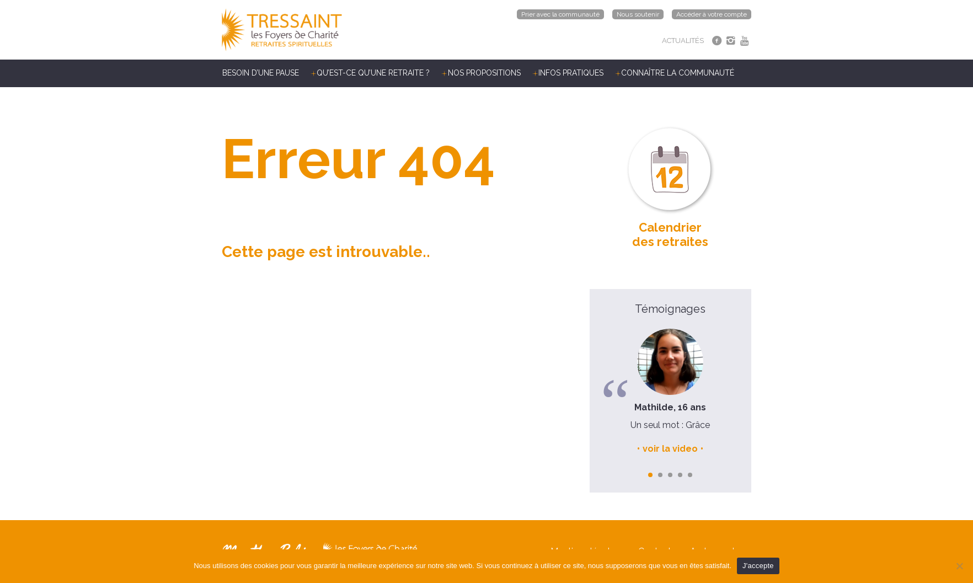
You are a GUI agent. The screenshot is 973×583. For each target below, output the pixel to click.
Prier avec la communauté (560, 14)
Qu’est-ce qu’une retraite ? (373, 72)
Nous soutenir (638, 14)
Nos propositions (484, 72)
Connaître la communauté (677, 72)
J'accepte (758, 565)
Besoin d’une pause (260, 72)
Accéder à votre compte (711, 14)
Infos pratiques (570, 72)
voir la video (670, 448)
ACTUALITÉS (683, 40)
